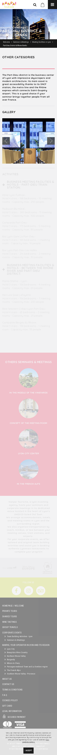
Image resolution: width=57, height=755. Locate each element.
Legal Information (12, 711)
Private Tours (9, 611)
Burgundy (10, 659)
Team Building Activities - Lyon (19, 636)
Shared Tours (9, 616)
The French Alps (13, 670)
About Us (7, 679)
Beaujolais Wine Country (16, 652)
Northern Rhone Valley (15, 656)
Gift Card (7, 706)
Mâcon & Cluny (12, 663)
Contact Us (8, 684)
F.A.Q (4, 695)
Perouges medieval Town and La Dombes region (26, 666)
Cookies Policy (10, 700)
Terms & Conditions (12, 689)
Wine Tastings (9, 622)
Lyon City (9, 649)
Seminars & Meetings (15, 640)
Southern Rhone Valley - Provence (20, 674)
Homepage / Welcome (13, 606)
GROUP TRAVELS (10, 627)
